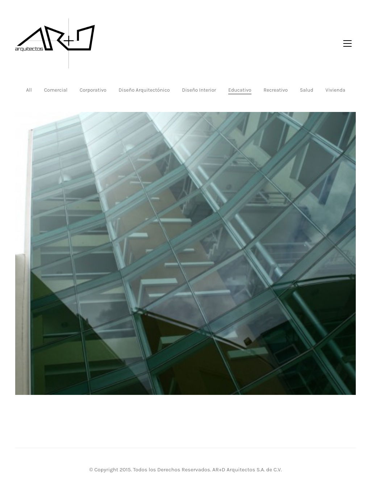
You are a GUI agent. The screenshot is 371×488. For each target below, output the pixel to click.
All (29, 90)
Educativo (239, 90)
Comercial (55, 90)
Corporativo (93, 90)
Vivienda (335, 90)
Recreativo (275, 90)
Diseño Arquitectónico (144, 90)
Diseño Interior (199, 90)
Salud (306, 90)
